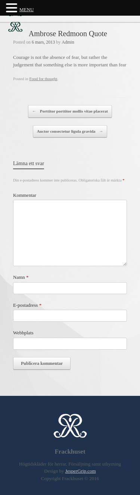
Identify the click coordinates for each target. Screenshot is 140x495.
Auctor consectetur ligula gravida (70, 131)
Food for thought (43, 78)
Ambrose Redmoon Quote (68, 33)
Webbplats (23, 332)
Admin (68, 42)
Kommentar (24, 195)
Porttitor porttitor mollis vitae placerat (70, 111)
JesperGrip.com (80, 471)
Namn (21, 277)
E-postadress (27, 305)
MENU (26, 9)
